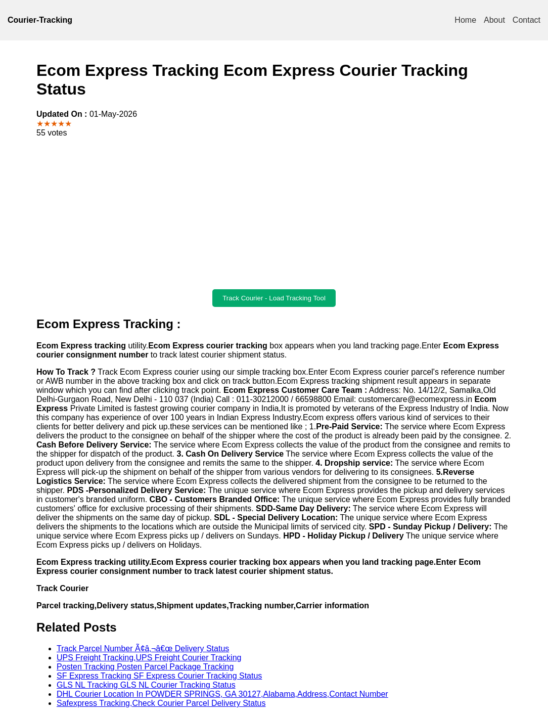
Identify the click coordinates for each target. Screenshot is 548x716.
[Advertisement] (274, 213)
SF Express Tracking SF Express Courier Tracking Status (159, 676)
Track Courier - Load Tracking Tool (274, 298)
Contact (526, 20)
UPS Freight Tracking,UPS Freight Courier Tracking (149, 657)
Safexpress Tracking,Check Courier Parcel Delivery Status (161, 703)
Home (465, 20)
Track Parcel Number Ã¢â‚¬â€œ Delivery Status (143, 648)
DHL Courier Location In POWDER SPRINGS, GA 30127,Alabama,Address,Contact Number (222, 694)
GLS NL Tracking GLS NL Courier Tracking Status (146, 685)
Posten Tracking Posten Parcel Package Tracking (145, 666)
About (494, 20)
